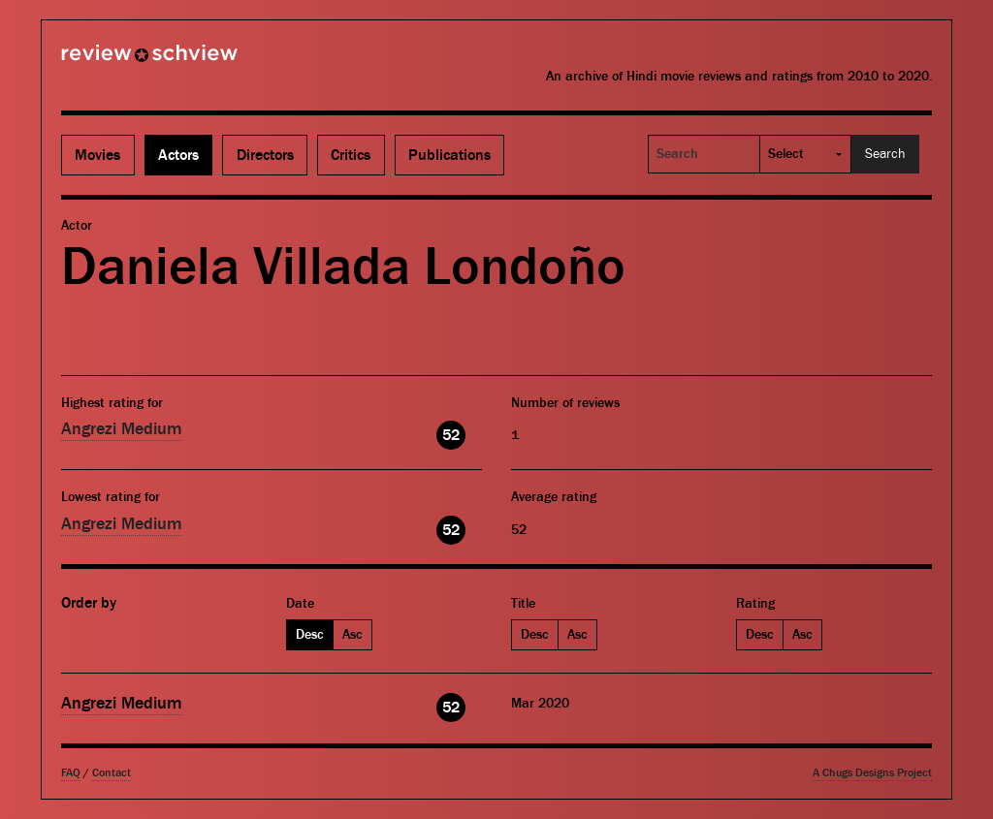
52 (451, 435)
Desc (310, 635)
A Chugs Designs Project (872, 773)
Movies (97, 155)
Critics (350, 155)
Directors (265, 155)
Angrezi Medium (121, 429)
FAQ (70, 773)
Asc (352, 635)
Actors (178, 155)
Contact (111, 773)
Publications (449, 155)
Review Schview (116, 61)
